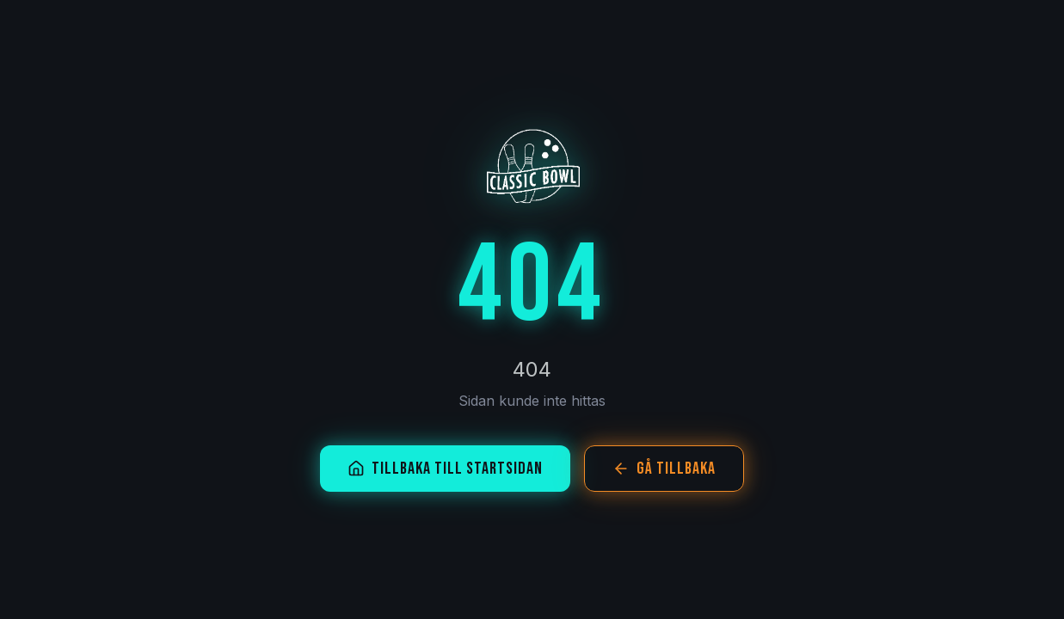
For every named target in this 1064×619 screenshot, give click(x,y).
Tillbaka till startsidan (445, 468)
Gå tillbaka (664, 468)
